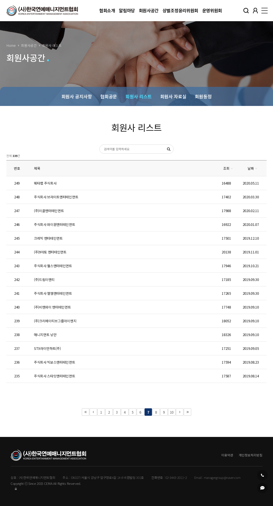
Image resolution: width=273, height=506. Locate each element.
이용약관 (227, 455)
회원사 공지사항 (76, 96)
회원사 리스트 (138, 96)
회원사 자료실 (173, 96)
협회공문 (108, 96)
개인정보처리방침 (250, 455)
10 (172, 412)
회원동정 (203, 96)
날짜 (251, 168)
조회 (226, 168)
